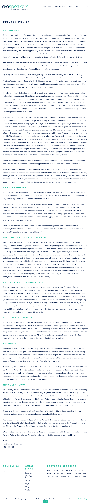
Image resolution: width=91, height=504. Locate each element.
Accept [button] (45, 501)
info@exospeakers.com (12, 444)
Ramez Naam (66, 473)
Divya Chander (52, 470)
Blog (78, 6)
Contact (86, 6)
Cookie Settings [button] (83, 499)
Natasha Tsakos (53, 473)
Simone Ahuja (52, 476)
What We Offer (60, 6)
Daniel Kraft (65, 476)
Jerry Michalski (80, 473)
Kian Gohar (79, 470)
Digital (27, 484)
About (71, 6)
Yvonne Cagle (66, 470)
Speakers (47, 6)
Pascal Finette (80, 476)
